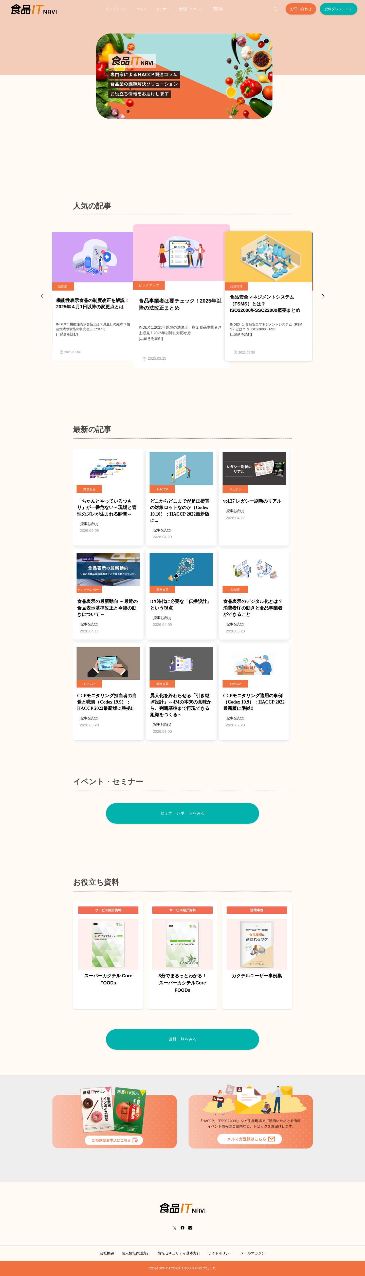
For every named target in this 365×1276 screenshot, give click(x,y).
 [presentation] (323, 296)
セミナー (163, 9)
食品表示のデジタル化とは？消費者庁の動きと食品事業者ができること (252, 608)
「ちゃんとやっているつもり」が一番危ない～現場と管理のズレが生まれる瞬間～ (106, 507)
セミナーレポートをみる (182, 813)
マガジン (235, 489)
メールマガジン (252, 1253)
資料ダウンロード (338, 9)
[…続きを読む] (68, 334)
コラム (141, 9)
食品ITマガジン (191, 9)
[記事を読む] (89, 524)
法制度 (63, 286)
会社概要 (107, 1253)
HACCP (162, 489)
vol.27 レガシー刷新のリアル (252, 501)
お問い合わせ (301, 9)
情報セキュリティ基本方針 (179, 1253)
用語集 (217, 9)
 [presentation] (42, 296)
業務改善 (89, 489)
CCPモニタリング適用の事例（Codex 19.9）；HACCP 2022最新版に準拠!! (254, 702)
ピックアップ (116, 9)
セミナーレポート (90, 589)
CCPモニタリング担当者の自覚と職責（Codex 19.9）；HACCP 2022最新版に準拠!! (107, 702)
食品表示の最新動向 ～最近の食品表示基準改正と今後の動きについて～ (107, 608)
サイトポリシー (220, 1253)
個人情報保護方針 (136, 1253)
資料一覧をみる (182, 1039)
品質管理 (237, 286)
